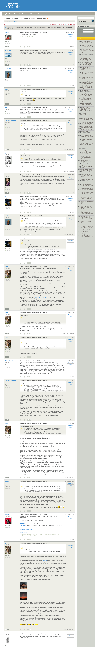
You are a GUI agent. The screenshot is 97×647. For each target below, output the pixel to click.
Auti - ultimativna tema (86, 91)
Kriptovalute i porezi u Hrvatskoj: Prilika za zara (86, 207)
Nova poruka (71, 18)
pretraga (91, 13)
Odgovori (70, 34)
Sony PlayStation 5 (85, 138)
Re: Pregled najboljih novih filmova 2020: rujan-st (33, 68)
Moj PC (6, 46)
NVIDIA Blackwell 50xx (86, 95)
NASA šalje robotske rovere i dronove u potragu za (87, 150)
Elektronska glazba (85, 132)
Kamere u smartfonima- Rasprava (86, 140)
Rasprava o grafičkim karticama (86, 199)
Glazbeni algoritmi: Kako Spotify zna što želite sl (86, 129)
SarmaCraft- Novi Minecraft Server (87, 202)
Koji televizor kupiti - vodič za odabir (87, 78)
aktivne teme (68, 13)
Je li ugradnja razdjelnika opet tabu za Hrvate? (86, 219)
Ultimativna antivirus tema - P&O (87, 238)
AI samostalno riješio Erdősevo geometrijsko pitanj (86, 104)
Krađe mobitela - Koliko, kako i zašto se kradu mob (87, 194)
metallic (7, 32)
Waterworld (52, 461)
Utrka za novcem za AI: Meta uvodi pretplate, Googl (87, 236)
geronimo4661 (9, 153)
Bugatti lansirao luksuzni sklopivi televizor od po (86, 101)
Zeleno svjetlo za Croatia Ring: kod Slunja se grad (86, 93)
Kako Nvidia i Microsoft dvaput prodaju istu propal (87, 127)
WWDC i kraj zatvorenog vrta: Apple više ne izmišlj (87, 136)
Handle (7, 481)
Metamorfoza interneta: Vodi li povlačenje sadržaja (87, 182)
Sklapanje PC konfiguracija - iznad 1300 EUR (87, 172)
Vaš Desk (83, 167)
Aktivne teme (82, 39)
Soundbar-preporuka (86, 131)
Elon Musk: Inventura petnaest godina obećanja (87, 65)
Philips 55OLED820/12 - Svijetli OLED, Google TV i (87, 57)
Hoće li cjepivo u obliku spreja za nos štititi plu (86, 63)
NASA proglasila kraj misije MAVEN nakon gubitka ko (87, 178)
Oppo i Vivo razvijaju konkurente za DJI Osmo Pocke (86, 175)
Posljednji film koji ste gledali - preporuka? (86, 155)
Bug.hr (5, 14)
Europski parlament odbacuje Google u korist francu (87, 161)
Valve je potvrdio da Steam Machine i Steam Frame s (87, 119)
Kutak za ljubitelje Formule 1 (87, 55)
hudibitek (7, 633)
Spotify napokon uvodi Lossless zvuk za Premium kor (87, 210)
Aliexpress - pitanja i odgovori (85, 164)
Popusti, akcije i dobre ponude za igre (86, 204)
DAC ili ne (83, 134)
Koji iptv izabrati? (85, 48)
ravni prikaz (61, 24)
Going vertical (23, 525)
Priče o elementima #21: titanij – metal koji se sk (86, 42)
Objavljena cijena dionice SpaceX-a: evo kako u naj (87, 158)
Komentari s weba (19, 14)
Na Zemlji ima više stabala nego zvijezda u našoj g (87, 227)
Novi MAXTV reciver (85, 44)
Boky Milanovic (9, 360)
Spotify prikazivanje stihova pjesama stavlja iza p (87, 83)
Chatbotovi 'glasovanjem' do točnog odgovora (87, 75)
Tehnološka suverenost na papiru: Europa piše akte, (87, 187)
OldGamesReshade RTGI (87, 147)
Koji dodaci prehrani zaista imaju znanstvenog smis (87, 86)
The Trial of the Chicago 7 (41, 297)
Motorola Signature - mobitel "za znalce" (85, 224)
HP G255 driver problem (86, 166)
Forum (10, 14)
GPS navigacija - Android (87, 189)
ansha (7, 89)
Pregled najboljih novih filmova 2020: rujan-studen (33, 32)
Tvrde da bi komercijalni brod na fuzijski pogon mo (87, 185)
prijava (56, 13)
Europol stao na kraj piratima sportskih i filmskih (87, 191)
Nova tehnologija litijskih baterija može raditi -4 (86, 124)
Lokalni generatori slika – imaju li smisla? (87, 73)
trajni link (72, 46)
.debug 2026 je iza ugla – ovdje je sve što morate (87, 60)
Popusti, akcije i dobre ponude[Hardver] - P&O (86, 233)
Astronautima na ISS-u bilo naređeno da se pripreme (87, 142)
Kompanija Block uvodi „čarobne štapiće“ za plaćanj (87, 170)
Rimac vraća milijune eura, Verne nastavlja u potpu (87, 80)
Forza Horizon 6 (84, 70)
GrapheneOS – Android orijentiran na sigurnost (86, 99)
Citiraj (70, 36)
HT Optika (83, 97)
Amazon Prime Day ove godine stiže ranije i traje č (87, 197)
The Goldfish (23, 532)
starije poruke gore (70, 24)
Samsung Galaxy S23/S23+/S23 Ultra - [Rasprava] (86, 108)
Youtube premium (85, 231)
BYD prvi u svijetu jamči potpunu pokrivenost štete (87, 229)
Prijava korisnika (83, 26)
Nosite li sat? (84, 148)
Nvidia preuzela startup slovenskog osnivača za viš (87, 121)
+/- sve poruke (53, 24)
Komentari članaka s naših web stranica (36, 14)
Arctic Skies (8, 50)
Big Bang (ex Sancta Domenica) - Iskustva (86, 217)
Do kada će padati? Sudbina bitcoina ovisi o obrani (86, 116)
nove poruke (81, 13)
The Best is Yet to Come (26, 529)
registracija (61, 13)
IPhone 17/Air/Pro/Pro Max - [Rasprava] (87, 111)
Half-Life (44, 560)
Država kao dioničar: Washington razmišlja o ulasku (86, 68)
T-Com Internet (84, 90)
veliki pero (8, 68)
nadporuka (71, 149)
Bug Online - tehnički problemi (86, 145)
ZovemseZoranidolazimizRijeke (13, 120)
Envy (6, 266)
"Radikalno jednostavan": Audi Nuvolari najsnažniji (87, 88)
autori (87, 13)
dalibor (7, 514)
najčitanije (75, 13)
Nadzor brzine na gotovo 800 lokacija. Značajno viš (87, 46)
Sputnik (22, 523)
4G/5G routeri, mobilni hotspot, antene (86, 153)
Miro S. (7, 196)
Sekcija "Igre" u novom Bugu (86, 222)
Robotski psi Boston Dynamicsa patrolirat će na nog (87, 213)
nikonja (7, 175)
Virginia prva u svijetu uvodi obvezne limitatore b (87, 52)
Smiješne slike (84, 180)
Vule (6, 107)
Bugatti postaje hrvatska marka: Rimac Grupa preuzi (87, 50)
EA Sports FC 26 (85, 113)
